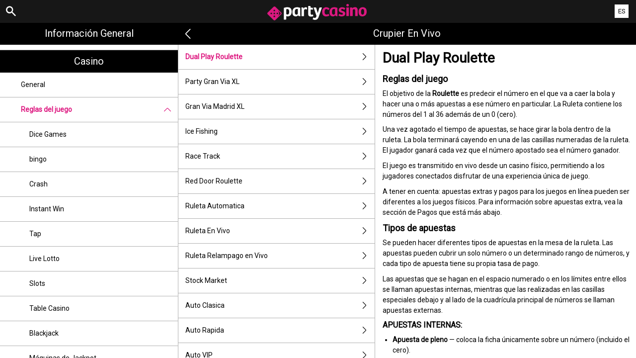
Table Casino (49, 308)
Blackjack (44, 333)
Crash (38, 184)
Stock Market (280, 280)
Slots (37, 283)
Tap (35, 234)
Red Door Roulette (280, 181)
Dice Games (48, 134)
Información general (89, 33)
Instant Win (46, 209)
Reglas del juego (99, 109)
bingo (38, 159)
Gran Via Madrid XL (280, 106)
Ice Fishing (280, 131)
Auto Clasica (280, 305)
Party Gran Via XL (280, 82)
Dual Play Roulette (280, 57)
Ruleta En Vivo (280, 231)
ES (622, 11)
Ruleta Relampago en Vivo (280, 256)
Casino (89, 61)
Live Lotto (44, 259)
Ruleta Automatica (280, 206)
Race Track (280, 156)
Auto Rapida (280, 330)
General (33, 85)
